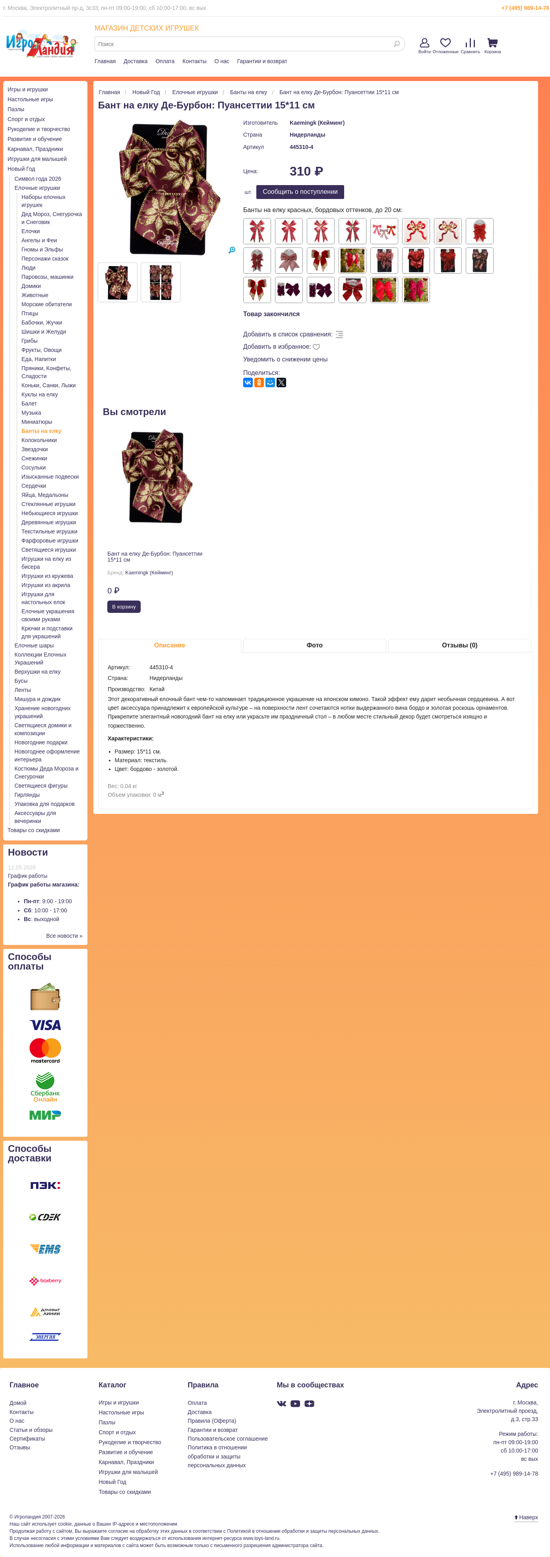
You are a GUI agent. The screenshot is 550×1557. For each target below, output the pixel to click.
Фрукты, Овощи (41, 350)
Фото (315, 645)
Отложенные (446, 46)
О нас (222, 61)
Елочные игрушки (37, 188)
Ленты (23, 690)
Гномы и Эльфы (42, 249)
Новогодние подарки (41, 742)
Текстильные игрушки (49, 531)
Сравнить (470, 46)
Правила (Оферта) (212, 1421)
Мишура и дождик (38, 699)
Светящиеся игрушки (48, 550)
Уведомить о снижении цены (285, 359)
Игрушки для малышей (37, 159)
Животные (34, 295)
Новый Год (21, 169)
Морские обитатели (46, 304)
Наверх (526, 1517)
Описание (169, 645)
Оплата (164, 61)
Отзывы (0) (459, 645)
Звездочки (34, 449)
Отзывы (20, 1447)
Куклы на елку (39, 394)
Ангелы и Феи (39, 240)
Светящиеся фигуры (41, 785)
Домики (31, 286)
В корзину (124, 607)
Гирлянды (27, 795)
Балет (29, 403)
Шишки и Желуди (43, 331)
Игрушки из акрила (45, 585)
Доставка (135, 61)
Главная (105, 61)
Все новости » (64, 936)
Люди (28, 268)
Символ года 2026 (38, 179)
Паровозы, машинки (47, 277)
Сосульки (33, 467)
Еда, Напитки (38, 359)
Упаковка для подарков (45, 804)
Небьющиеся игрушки (49, 513)
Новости (28, 852)
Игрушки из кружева (47, 576)
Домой (18, 1403)
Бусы (21, 681)
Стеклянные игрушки (48, 504)
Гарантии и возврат (262, 61)
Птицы (29, 313)
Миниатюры (36, 422)
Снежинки (34, 458)
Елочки (30, 231)
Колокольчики (39, 440)
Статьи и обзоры (31, 1430)
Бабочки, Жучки (41, 322)
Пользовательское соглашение (228, 1438)
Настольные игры (30, 99)
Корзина (492, 46)
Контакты (194, 61)
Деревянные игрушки (48, 522)
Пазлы (16, 109)
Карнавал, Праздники (35, 149)
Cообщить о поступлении (300, 191)
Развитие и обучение (35, 139)
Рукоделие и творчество (39, 129)
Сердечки (33, 486)
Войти (424, 46)
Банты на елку (41, 431)
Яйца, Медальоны (44, 495)
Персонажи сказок (44, 258)
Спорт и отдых (26, 119)
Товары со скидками (34, 830)
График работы (27, 876)
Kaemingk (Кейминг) (317, 123)
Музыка (31, 413)
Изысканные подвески (50, 476)
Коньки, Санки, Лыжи (48, 385)
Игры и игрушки (28, 89)
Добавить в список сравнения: (288, 334)
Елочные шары (34, 645)
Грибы (29, 341)
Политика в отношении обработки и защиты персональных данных (217, 1456)
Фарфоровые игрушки (49, 540)
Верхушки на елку (38, 671)
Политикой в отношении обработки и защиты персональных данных (302, 1531)
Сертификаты (27, 1438)
